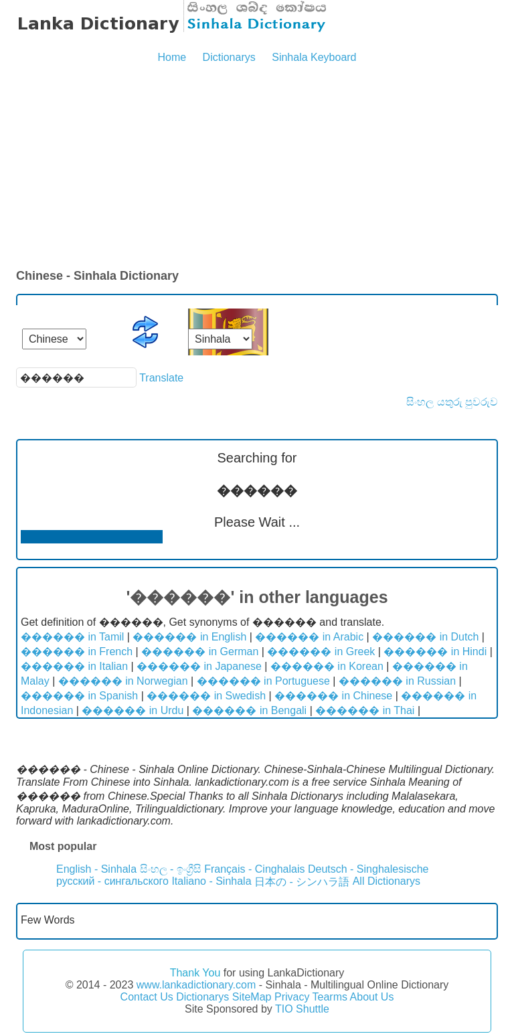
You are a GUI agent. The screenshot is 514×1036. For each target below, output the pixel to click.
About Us (372, 997)
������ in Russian (397, 681)
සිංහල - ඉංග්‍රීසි (170, 869)
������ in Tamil (72, 636)
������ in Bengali (249, 710)
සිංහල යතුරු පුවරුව (452, 402)
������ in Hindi (435, 651)
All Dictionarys (386, 881)
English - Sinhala (96, 869)
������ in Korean (326, 666)
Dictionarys (229, 57)
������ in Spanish (79, 695)
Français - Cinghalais (254, 869)
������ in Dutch (425, 636)
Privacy (291, 997)
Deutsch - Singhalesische (368, 869)
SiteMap (252, 997)
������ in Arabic (309, 636)
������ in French (77, 651)
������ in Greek (321, 651)
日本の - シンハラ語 (301, 881)
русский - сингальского (112, 881)
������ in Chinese (333, 695)
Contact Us (146, 997)
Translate (161, 377)
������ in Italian (74, 666)
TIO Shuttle (302, 1009)
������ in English (189, 636)
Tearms (330, 997)
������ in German (199, 651)
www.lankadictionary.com (196, 984)
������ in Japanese (199, 666)
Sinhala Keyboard (314, 57)
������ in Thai (364, 710)
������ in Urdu (132, 710)
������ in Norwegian (123, 681)
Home (171, 57)
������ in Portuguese (263, 681)
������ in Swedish (206, 695)
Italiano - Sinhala (211, 881)
